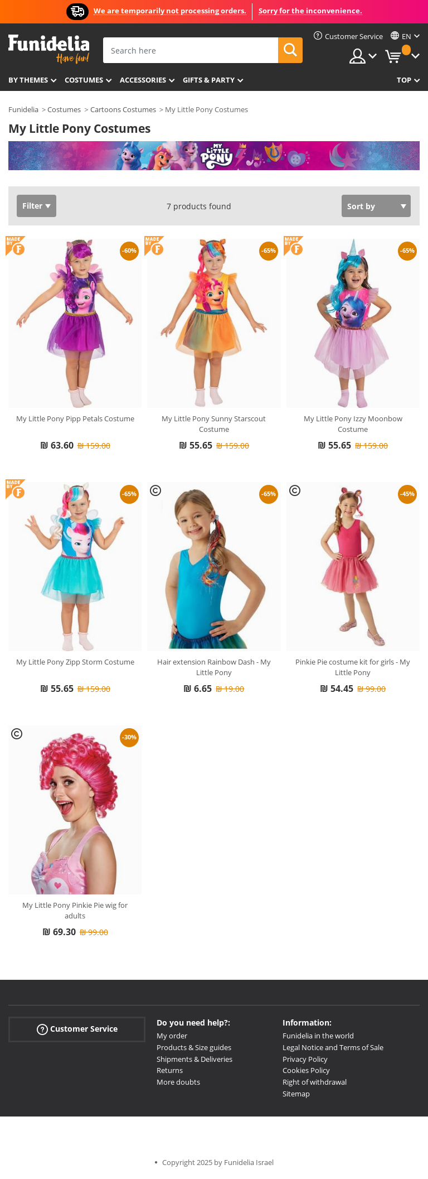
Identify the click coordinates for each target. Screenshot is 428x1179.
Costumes (84, 80)
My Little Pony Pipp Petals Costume (75, 418)
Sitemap (296, 1094)
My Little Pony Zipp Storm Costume (75, 662)
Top (404, 80)
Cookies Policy (306, 1070)
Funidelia (23, 109)
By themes (28, 80)
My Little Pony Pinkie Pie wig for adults (75, 910)
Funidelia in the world (318, 1036)
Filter (32, 205)
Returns (170, 1070)
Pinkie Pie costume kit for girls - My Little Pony (352, 667)
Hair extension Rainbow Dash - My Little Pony (214, 667)
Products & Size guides (194, 1047)
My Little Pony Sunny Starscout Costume (214, 424)
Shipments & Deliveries (194, 1059)
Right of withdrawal (315, 1082)
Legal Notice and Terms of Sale (333, 1047)
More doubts (178, 1082)
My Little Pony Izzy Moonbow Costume (353, 424)
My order (172, 1036)
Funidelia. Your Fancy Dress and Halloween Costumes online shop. (48, 49)
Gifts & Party (209, 80)
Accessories (143, 80)
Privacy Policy (305, 1059)
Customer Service (77, 1029)
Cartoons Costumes (123, 109)
